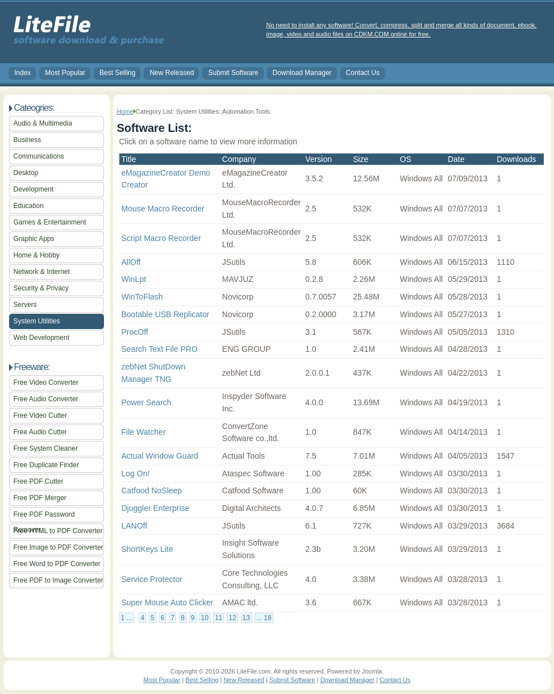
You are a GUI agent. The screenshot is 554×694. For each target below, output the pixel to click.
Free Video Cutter (41, 415)
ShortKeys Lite (147, 549)
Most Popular (65, 73)
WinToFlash (142, 296)
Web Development (42, 338)
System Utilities (37, 321)
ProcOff (135, 331)
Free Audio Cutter (40, 432)
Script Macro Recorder (161, 238)
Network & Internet (42, 272)
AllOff (131, 262)
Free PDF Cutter (39, 481)
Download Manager (302, 73)
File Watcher (144, 432)
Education (29, 206)
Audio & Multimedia (43, 123)
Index (22, 73)
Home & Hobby (37, 255)
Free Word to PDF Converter (57, 564)
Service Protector (152, 579)
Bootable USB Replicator (166, 314)
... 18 (264, 618)
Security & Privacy (41, 288)
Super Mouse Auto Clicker (168, 602)
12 (232, 618)
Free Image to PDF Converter (58, 547)
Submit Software (233, 73)
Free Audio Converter (46, 399)
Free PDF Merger (40, 498)
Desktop (26, 173)
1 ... (126, 618)
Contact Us (363, 73)
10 (205, 618)
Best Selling (117, 73)
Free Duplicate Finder (46, 465)
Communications (39, 156)
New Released (171, 73)
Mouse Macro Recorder (163, 208)
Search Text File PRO (160, 349)
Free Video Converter (46, 383)
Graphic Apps (34, 239)
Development (34, 189)
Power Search (147, 402)
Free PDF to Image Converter (58, 580)
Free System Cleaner (46, 448)
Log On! (136, 473)
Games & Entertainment (50, 222)
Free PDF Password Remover (44, 516)
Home (125, 111)
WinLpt (134, 279)
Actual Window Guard (160, 455)
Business (27, 140)
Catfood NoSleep (152, 490)
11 (218, 618)
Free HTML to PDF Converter (58, 531)
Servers (25, 305)
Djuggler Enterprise (156, 508)
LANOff (135, 525)
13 (246, 618)
